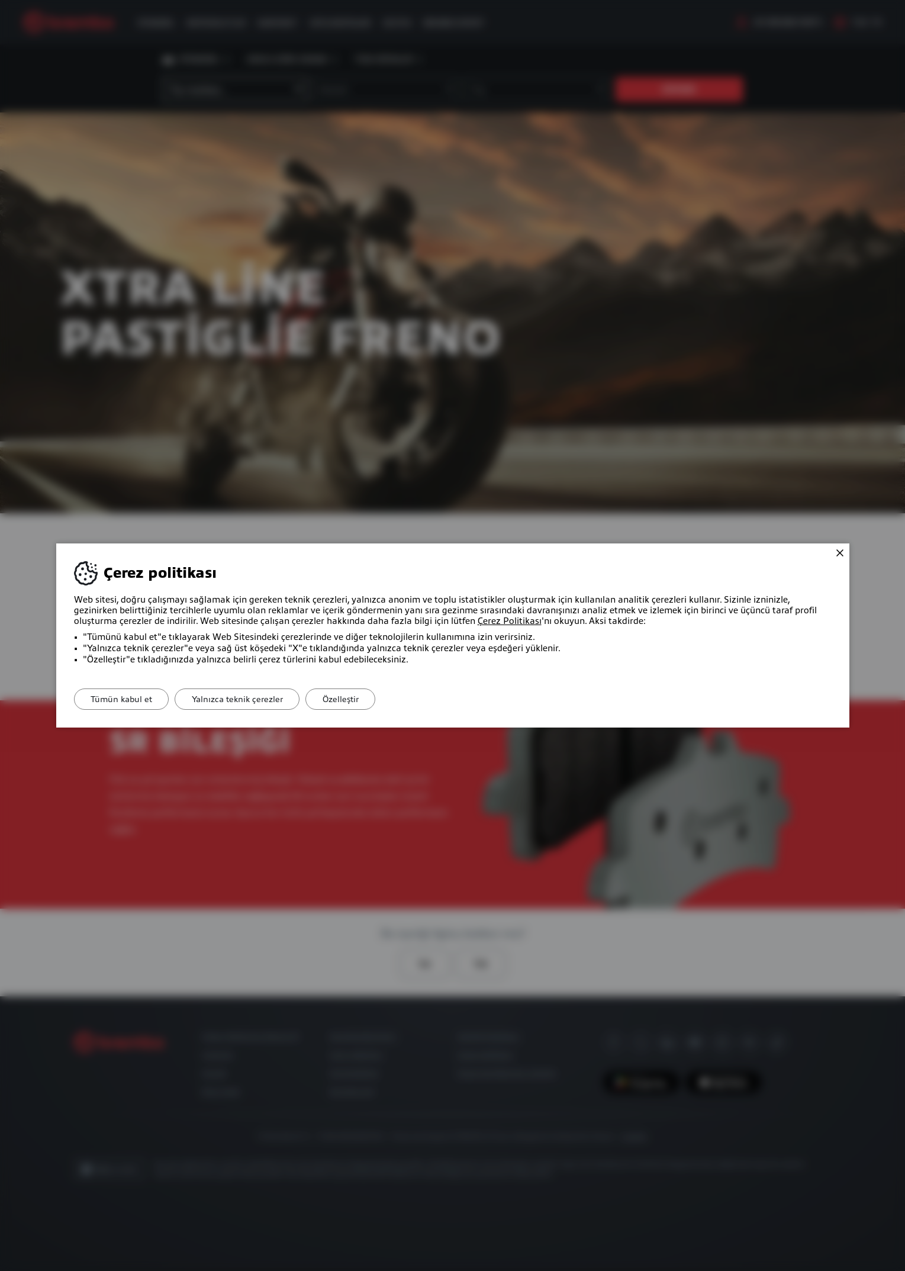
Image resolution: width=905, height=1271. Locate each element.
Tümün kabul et (123, 699)
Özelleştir (348, 699)
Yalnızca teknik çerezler (242, 699)
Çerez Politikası (510, 621)
